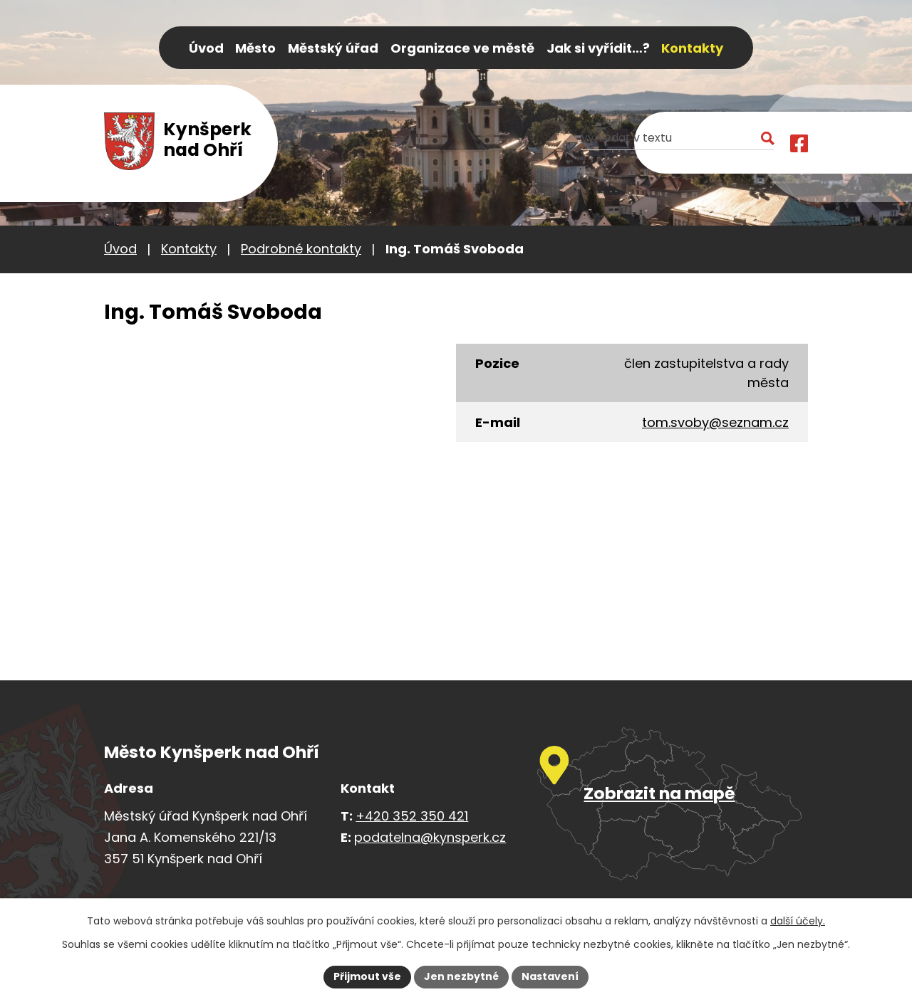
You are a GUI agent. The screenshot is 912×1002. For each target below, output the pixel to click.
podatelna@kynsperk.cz (430, 837)
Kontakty (189, 249)
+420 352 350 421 (412, 816)
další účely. (797, 921)
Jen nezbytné (461, 976)
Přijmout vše (367, 976)
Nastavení (550, 976)
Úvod (120, 249)
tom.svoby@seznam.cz (715, 422)
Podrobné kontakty (301, 249)
